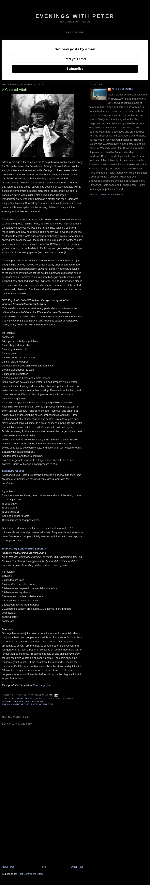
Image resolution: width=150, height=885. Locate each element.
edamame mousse (23, 699)
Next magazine (42, 685)
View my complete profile (106, 194)
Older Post (77, 866)
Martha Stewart (12, 701)
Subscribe (75, 69)
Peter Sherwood (122, 89)
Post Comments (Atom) (31, 873)
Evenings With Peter (75, 16)
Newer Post (8, 866)
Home (43, 866)
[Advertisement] (31, 837)
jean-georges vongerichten (54, 699)
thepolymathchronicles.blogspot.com (27, 704)
